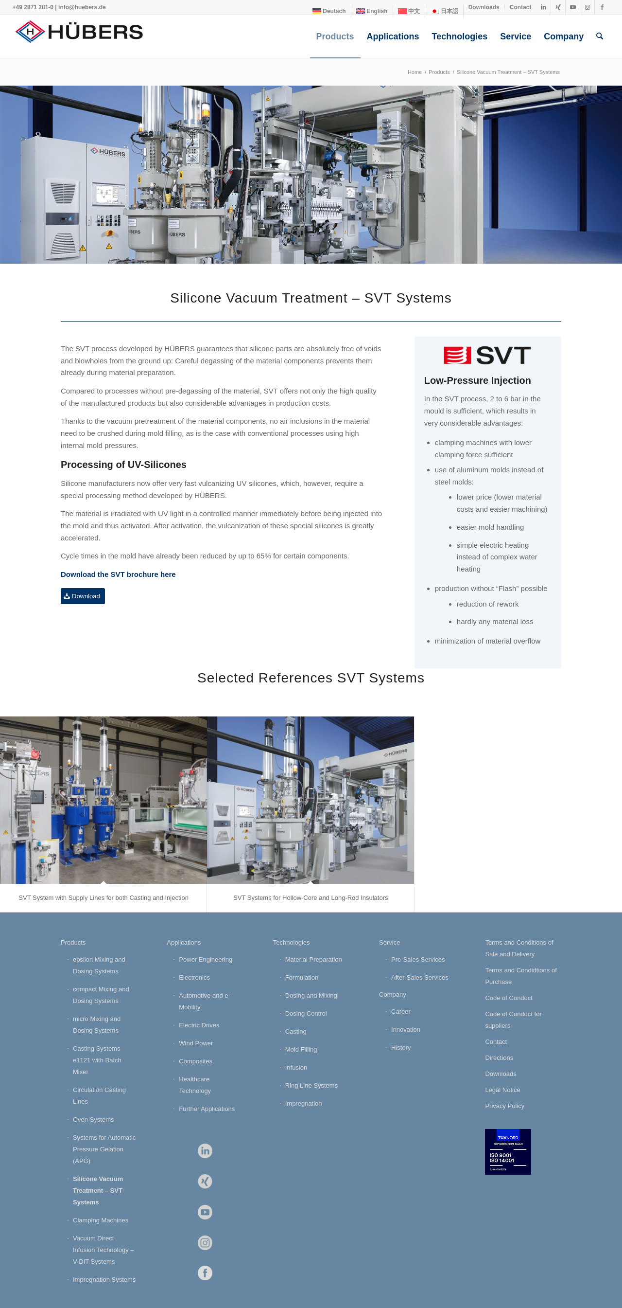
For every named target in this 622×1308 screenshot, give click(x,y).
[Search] (599, 36)
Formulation (302, 977)
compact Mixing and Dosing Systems (101, 994)
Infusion (296, 1067)
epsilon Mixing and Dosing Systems (99, 965)
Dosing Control (306, 1013)
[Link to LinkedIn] (543, 7)
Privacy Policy (504, 1106)
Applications (184, 942)
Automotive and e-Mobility (204, 1001)
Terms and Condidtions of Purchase (520, 976)
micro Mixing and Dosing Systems (97, 1024)
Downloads (484, 7)
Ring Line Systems (311, 1085)
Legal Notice (502, 1089)
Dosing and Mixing (311, 995)
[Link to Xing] (558, 7)
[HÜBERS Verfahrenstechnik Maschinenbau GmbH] (85, 36)
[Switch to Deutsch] (329, 11)
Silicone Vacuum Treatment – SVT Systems (98, 1190)
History (401, 1047)
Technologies (291, 942)
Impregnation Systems (104, 1279)
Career (401, 1011)
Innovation (405, 1029)
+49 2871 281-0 (33, 7)
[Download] (83, 596)
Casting (296, 1031)
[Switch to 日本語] (444, 11)
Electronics (194, 977)
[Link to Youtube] (573, 7)
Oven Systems (93, 1119)
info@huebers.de (82, 7)
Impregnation (303, 1103)
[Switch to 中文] (409, 11)
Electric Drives (199, 1025)
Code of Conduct (509, 998)
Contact (521, 7)
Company (392, 994)
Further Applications (207, 1108)
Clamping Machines (100, 1220)
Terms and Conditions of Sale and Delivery (519, 948)
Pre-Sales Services (418, 959)
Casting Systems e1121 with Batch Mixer (97, 1060)
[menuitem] (329, 11)
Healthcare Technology (195, 1084)
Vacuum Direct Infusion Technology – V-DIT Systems (103, 1250)
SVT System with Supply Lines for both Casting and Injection (103, 897)
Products (73, 942)
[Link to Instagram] (587, 7)
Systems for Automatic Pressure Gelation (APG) (104, 1149)
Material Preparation (313, 959)
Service (389, 942)
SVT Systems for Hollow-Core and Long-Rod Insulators (310, 897)
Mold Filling (301, 1049)
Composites (195, 1061)
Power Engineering (205, 959)
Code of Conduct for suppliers (513, 1019)
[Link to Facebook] (602, 7)
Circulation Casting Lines (99, 1095)
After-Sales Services (420, 977)
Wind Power (196, 1043)
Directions (499, 1057)
